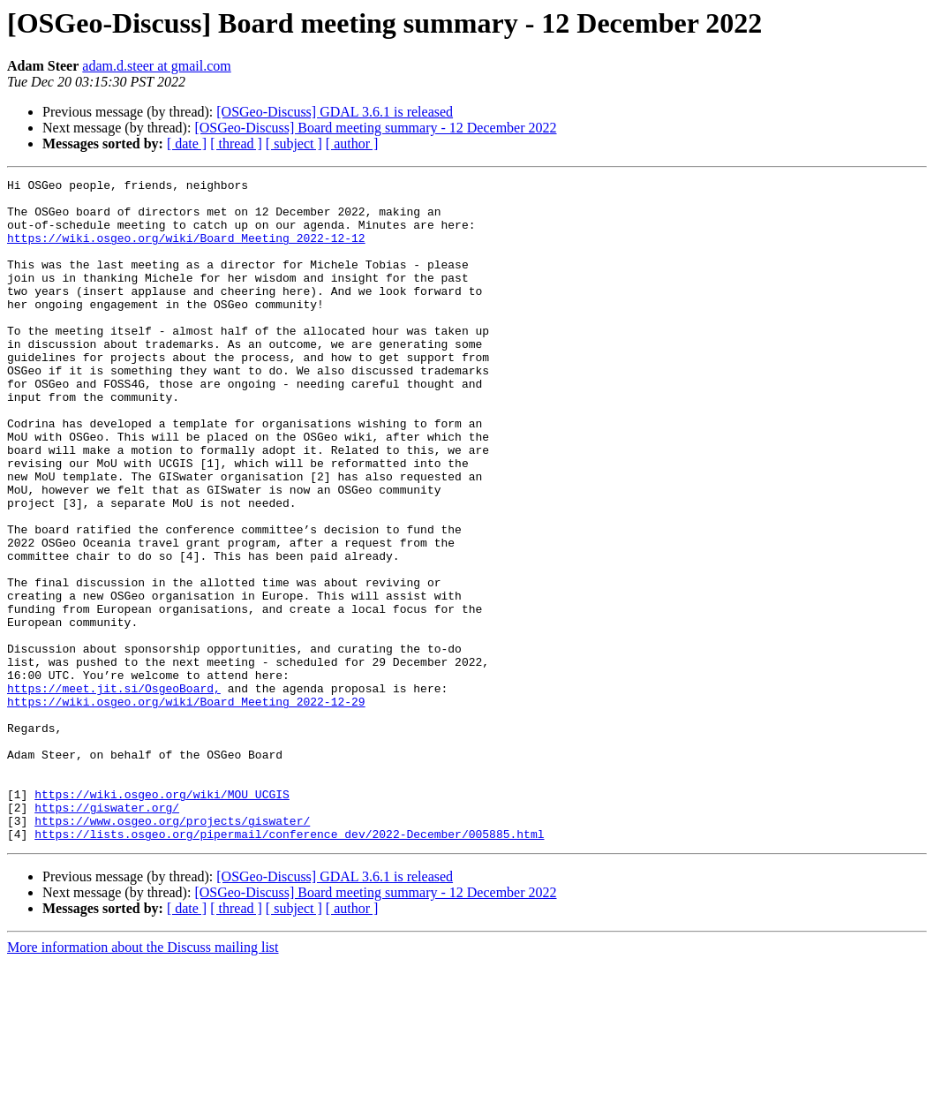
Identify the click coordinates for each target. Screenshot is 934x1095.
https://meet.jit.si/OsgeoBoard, (114, 791)
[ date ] (187, 143)
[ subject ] (294, 143)
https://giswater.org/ (106, 934)
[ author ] (352, 143)
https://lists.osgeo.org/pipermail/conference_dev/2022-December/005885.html (289, 966)
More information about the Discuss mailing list (143, 1079)
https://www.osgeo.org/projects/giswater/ (172, 950)
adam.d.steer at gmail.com (156, 65)
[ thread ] (236, 143)
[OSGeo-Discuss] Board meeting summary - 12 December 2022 (375, 127)
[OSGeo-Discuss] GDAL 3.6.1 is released (334, 111)
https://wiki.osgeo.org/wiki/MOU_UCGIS (162, 918)
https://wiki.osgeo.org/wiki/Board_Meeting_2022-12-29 (186, 807)
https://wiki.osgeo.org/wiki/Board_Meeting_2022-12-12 (186, 251)
